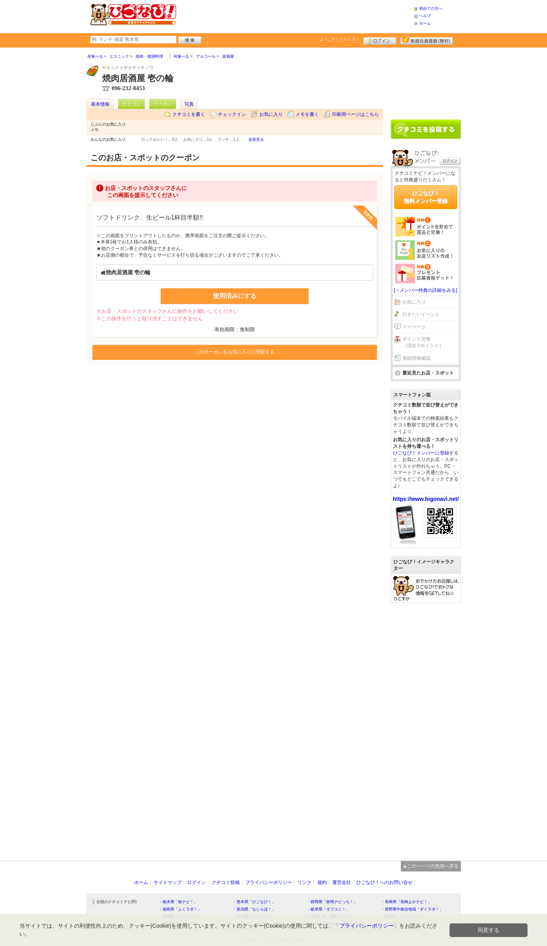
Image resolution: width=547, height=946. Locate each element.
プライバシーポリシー (268, 882)
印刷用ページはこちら (355, 114)
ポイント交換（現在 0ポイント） (423, 342)
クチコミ (131, 104)
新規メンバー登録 (426, 40)
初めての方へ (431, 8)
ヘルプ (425, 16)
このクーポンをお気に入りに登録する (234, 352)
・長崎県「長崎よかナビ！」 (406, 902)
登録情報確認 (416, 358)
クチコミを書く (188, 114)
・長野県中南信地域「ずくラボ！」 (412, 909)
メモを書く (307, 114)
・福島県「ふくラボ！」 (180, 909)
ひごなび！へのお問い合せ (384, 882)
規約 (322, 882)
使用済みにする (235, 296)
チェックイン (232, 114)
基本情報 (100, 104)
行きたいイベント (421, 314)
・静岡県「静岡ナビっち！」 (332, 902)
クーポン (162, 104)
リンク (304, 882)
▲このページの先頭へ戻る (431, 866)
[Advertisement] (295, 15)
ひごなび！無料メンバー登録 (426, 197)
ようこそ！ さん (340, 39)
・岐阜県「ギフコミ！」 (328, 909)
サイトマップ (168, 882)
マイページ (414, 327)
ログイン (380, 40)
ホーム (425, 23)
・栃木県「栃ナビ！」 (178, 902)
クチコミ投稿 (226, 882)
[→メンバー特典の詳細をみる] (425, 290)
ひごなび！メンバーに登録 (421, 453)
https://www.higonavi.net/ (426, 499)
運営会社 (341, 882)
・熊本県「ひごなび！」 (254, 902)
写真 (189, 104)
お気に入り (271, 114)
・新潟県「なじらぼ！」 (254, 909)
